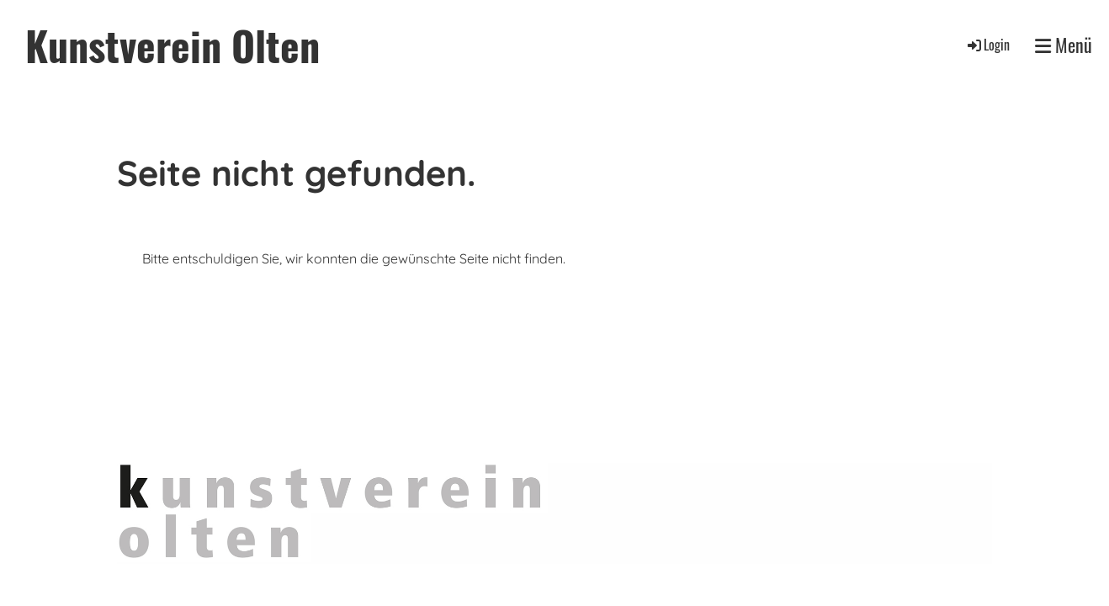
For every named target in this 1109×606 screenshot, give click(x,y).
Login (987, 45)
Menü (1063, 45)
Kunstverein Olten (172, 45)
